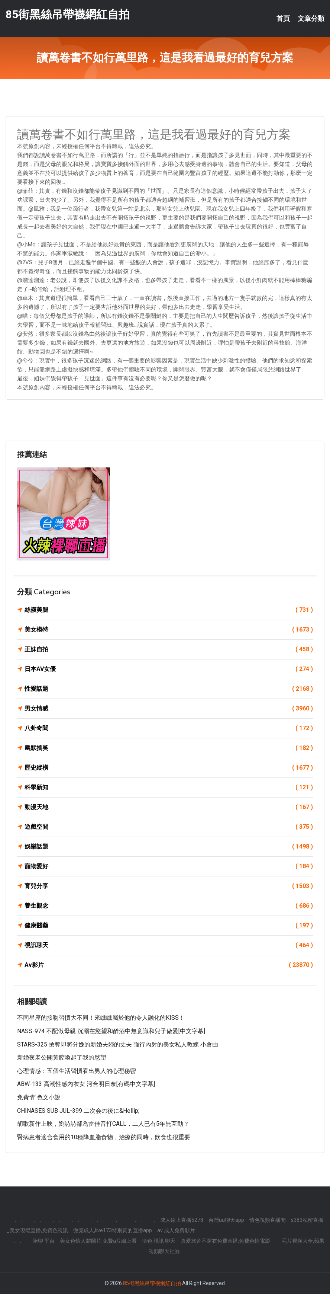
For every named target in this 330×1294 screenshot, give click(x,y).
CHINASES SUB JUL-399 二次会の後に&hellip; (78, 1110)
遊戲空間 (169, 827)
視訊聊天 (169, 945)
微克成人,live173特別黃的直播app (112, 1230)
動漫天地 (169, 807)
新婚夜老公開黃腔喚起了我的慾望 (61, 1057)
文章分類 (311, 18)
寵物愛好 (169, 866)
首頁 (283, 18)
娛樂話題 (169, 846)
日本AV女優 (169, 669)
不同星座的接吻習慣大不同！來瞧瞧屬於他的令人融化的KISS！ (101, 1017)
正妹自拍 (169, 649)
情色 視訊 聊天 (158, 1241)
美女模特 (169, 629)
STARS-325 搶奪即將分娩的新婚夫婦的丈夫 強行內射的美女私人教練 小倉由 (117, 1044)
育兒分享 (169, 886)
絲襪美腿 (169, 610)
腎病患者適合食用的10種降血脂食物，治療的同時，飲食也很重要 (103, 1137)
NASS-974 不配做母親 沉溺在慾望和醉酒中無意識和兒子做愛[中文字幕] (111, 1031)
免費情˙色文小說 (39, 1097)
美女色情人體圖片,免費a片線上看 (98, 1241)
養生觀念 (169, 906)
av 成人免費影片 (176, 1230)
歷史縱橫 (169, 768)
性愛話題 (169, 689)
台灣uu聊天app (226, 1220)
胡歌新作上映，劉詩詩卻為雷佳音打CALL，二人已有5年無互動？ (103, 1123)
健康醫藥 (169, 925)
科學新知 (169, 787)
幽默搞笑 (169, 748)
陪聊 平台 (44, 1241)
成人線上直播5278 (181, 1220)
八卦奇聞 (169, 728)
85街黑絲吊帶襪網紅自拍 (68, 14)
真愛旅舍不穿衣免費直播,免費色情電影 (225, 1241)
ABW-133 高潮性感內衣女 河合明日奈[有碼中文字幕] (86, 1083)
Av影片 (169, 965)
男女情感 (169, 708)
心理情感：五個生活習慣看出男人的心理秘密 (76, 1070)
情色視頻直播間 (267, 1220)
